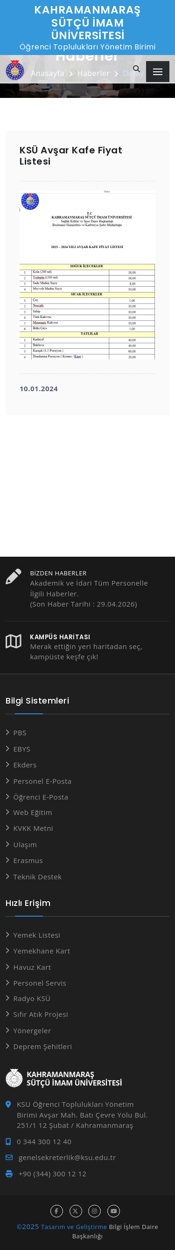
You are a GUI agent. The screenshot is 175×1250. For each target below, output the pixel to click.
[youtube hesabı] (113, 1211)
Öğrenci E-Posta (41, 796)
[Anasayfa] (15, 70)
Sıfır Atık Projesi (41, 1014)
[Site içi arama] (136, 69)
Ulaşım (25, 844)
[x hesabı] (76, 1211)
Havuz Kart (32, 967)
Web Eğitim (33, 812)
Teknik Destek (38, 876)
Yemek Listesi (37, 934)
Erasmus (28, 860)
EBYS (22, 748)
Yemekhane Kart (42, 950)
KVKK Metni (34, 828)
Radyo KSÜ (32, 998)
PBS (20, 732)
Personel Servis (40, 983)
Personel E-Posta (43, 781)
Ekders (25, 764)
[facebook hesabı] (57, 1211)
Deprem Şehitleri (43, 1046)
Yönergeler (32, 1030)
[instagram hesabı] (94, 1211)
